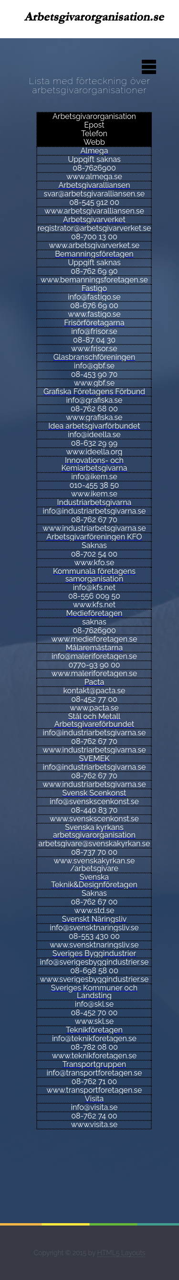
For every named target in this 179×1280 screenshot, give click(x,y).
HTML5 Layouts (121, 1253)
